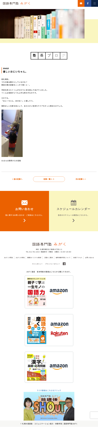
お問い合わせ (89, 258)
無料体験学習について (63, 258)
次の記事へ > (81, 179)
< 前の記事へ (17, 179)
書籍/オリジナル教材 (34, 258)
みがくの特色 (20, 258)
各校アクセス (77, 258)
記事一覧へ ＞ (49, 179)
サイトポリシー (37, 264)
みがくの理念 (8, 258)
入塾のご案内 (48, 258)
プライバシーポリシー (52, 264)
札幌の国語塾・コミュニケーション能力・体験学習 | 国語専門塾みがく (50, 424)
